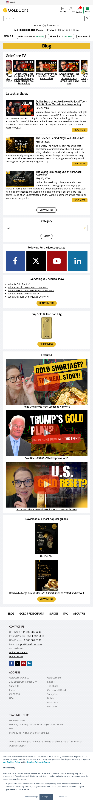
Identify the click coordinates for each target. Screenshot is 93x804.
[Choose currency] (8, 36)
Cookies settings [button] (31, 797)
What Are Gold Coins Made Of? (24, 293)
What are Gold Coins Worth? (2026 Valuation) (31, 290)
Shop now (46, 344)
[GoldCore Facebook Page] (15, 261)
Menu (87, 10)
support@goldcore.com (46, 25)
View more (46, 599)
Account (71, 10)
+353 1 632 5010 (34, 635)
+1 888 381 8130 (27, 30)
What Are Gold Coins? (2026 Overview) (28, 287)
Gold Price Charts (31, 613)
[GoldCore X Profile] (36, 261)
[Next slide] (83, 72)
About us (79, 613)
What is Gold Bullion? (19, 284)
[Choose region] (10, 2)
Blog (11, 613)
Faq (65, 613)
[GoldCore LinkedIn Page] (77, 261)
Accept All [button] (46, 797)
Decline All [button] (62, 797)
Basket (79, 10)
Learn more (46, 303)
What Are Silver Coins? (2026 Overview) (28, 296)
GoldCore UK (16, 656)
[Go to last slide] (10, 72)
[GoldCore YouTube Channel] (57, 261)
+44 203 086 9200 (31, 631)
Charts (63, 10)
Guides (53, 613)
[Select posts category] (46, 228)
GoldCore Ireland (18, 652)
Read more (79, 129)
